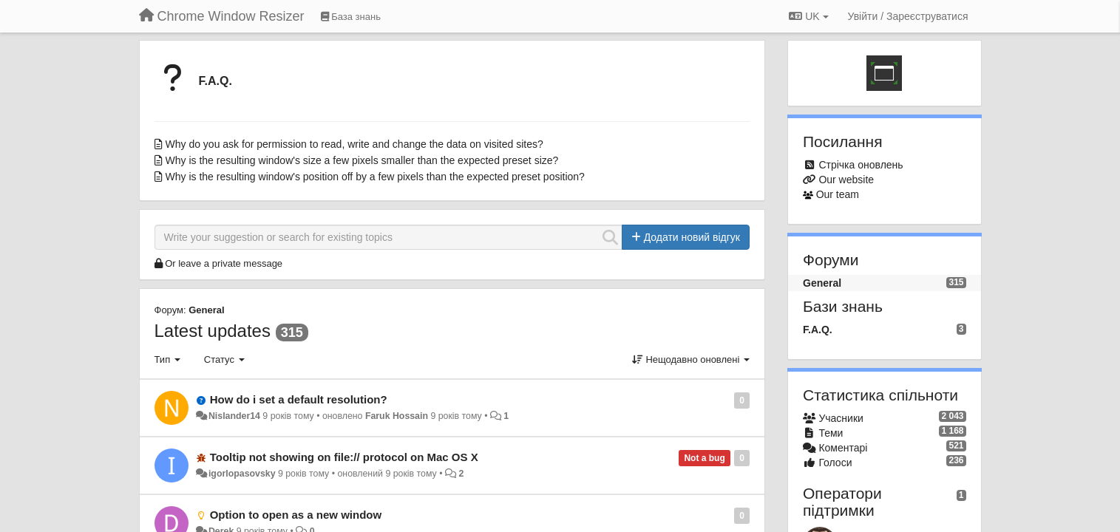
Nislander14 (234, 416)
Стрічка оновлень (860, 165)
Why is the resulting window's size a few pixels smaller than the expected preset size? (362, 160)
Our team (837, 194)
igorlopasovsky (242, 473)
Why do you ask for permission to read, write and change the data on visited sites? (354, 144)
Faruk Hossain (396, 416)
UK (808, 16)
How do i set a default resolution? (298, 399)
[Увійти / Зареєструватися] (908, 16)
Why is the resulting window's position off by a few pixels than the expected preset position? (375, 177)
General (206, 310)
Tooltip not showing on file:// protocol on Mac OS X (344, 457)
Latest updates (213, 331)
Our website (846, 179)
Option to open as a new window (296, 514)
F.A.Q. (215, 81)
